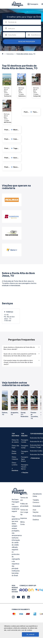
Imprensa (23, 518)
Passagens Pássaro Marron (24, 467)
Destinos (36, 520)
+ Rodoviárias (35, 458)
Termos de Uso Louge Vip (24, 512)
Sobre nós (24, 494)
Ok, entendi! (30, 634)
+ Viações (24, 472)
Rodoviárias (37, 516)
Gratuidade (36, 506)
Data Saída (12, 35)
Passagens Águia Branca (24, 459)
